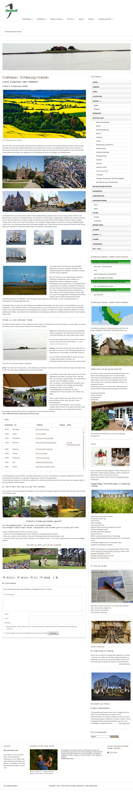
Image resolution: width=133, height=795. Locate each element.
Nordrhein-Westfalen (103, 152)
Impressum (80, 786)
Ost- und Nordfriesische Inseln (103, 286)
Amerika (96, 87)
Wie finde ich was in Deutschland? (107, 182)
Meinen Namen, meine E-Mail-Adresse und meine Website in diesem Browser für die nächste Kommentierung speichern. (41, 628)
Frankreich (97, 191)
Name (6, 614)
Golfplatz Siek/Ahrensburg (43, 462)
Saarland (99, 160)
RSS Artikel (113, 752)
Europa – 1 (97, 101)
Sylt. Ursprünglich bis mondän (103, 278)
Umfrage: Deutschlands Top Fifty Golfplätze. (110, 178)
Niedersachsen (101, 148)
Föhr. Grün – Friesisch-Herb (103, 266)
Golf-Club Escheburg (41, 429)
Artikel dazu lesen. (67, 758)
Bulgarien (97, 109)
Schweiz (96, 230)
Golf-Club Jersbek (40, 453)
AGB (86, 786)
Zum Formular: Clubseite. (99, 612)
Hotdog (22, 763)
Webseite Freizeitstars (98, 553)
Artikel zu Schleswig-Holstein (105, 262)
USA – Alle (97, 249)
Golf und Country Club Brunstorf (45, 442)
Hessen (98, 141)
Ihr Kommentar (9, 594)
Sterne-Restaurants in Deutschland (105, 274)
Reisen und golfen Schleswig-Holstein (109, 282)
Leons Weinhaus (97, 646)
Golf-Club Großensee (41, 458)
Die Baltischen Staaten (102, 186)
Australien (97, 96)
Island (96, 208)
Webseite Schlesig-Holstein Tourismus (108, 551)
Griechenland (98, 196)
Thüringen (99, 175)
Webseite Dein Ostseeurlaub (100, 558)
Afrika (95, 82)
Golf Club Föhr (98, 295)
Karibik (96, 239)
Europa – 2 (97, 234)
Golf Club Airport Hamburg (43, 449)
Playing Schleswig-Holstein (104, 290)
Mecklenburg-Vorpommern (104, 145)
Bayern (98, 126)
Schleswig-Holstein (102, 171)
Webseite (7, 623)
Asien (95, 92)
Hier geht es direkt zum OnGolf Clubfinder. (44, 545)
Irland (95, 205)
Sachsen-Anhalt (101, 167)
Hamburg (99, 137)
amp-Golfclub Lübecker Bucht (44, 467)
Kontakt (73, 786)
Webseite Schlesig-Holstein (99, 556)
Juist (95, 270)
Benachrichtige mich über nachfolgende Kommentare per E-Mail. (25, 633)
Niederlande (98, 225)
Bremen (98, 133)
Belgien (96, 105)
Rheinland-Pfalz (101, 156)
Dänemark (97, 113)
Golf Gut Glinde (40, 434)
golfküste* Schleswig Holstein (109, 328)
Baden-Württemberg (102, 122)
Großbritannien (100, 200)
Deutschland (98, 118)
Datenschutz (93, 786)
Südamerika (97, 244)
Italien (95, 213)
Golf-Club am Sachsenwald (43, 438)
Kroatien (96, 217)
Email (6, 618)
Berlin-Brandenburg (102, 130)
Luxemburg (97, 221)
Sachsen (99, 163)
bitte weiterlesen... (125, 664)
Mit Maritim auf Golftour (100, 704)
